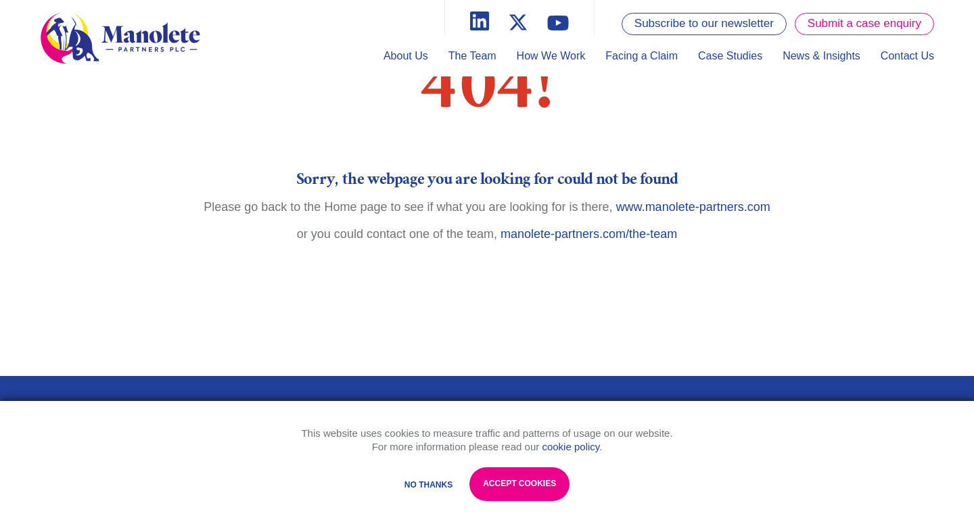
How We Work (551, 56)
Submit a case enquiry (864, 23)
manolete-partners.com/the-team (589, 234)
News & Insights (821, 56)
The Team (472, 56)
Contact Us (907, 56)
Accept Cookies (519, 483)
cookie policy (570, 446)
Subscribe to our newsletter (704, 23)
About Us (406, 56)
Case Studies (730, 56)
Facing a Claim (641, 56)
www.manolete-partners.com (693, 207)
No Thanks (428, 485)
